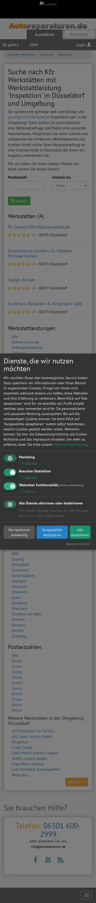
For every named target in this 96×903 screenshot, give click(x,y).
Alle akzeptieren (80, 532)
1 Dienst (27, 492)
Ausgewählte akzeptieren (52, 532)
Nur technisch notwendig (19, 532)
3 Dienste (28, 477)
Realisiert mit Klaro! (78, 544)
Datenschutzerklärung (70, 444)
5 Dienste (28, 463)
